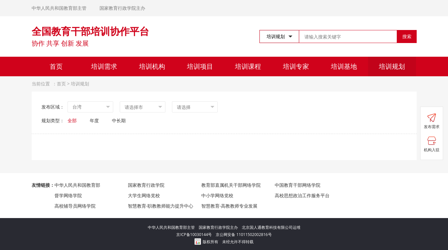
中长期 (119, 120)
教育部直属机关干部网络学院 (231, 185)
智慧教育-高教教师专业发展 (229, 206)
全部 (72, 120)
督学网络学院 (68, 195)
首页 (56, 66)
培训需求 (104, 66)
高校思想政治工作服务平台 (302, 195)
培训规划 (392, 66)
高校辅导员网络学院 (75, 206)
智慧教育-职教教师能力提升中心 (160, 206)
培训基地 (344, 66)
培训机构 (152, 66)
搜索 (406, 36)
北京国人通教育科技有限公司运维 (271, 227)
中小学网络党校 (217, 195)
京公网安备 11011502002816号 (243, 234)
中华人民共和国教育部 (77, 185)
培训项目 (200, 66)
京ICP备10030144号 (196, 234)
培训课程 (248, 66)
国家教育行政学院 (146, 185)
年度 (94, 120)
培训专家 (296, 66)
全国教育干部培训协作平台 (90, 31)
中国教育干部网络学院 (297, 185)
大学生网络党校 (144, 195)
